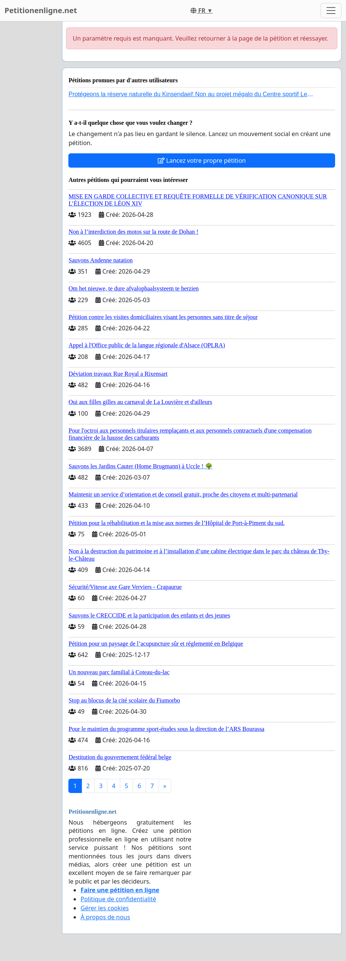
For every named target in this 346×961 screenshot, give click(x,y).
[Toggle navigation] (330, 10)
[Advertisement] (29, 134)
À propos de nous (105, 917)
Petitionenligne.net (41, 10)
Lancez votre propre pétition (202, 160)
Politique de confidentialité (118, 899)
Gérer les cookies (104, 908)
